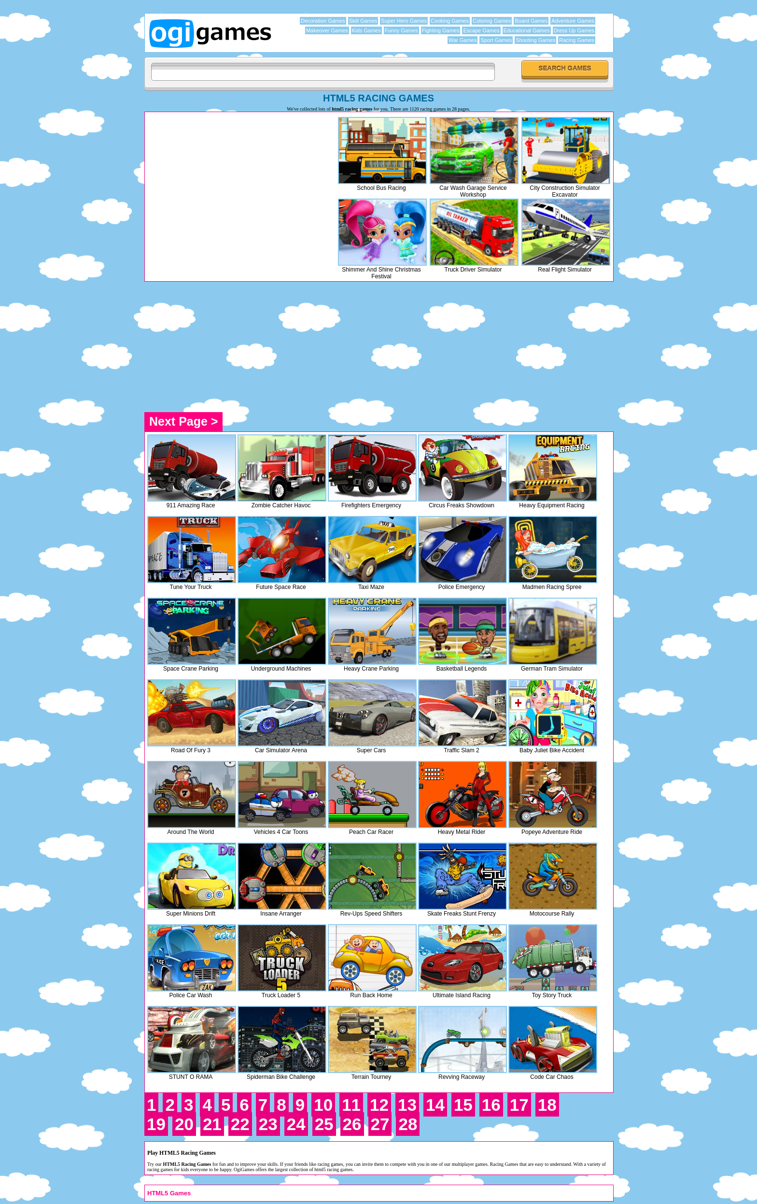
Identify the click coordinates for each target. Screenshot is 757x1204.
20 (184, 1124)
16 (491, 1104)
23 (268, 1124)
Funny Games (401, 30)
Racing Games (576, 40)
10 (323, 1104)
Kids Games (366, 30)
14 (435, 1104)
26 (352, 1124)
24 (296, 1124)
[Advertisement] (228, 182)
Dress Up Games (574, 30)
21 (212, 1124)
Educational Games (527, 30)
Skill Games (363, 21)
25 (324, 1124)
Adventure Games (572, 21)
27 (380, 1124)
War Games (463, 40)
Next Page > (183, 421)
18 (547, 1104)
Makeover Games (327, 30)
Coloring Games (492, 21)
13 (407, 1104)
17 (519, 1104)
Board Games (531, 21)
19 (156, 1124)
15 (463, 1104)
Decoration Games (323, 21)
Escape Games (481, 30)
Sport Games (496, 40)
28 (407, 1124)
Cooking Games (450, 21)
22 (240, 1124)
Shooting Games (535, 40)
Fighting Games (441, 30)
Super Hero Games (404, 21)
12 (379, 1104)
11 (351, 1104)
